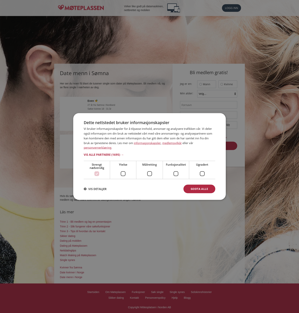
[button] (149, 154)
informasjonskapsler (147, 143)
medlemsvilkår (172, 143)
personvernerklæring (97, 147)
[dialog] (149, 156)
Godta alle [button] (199, 189)
